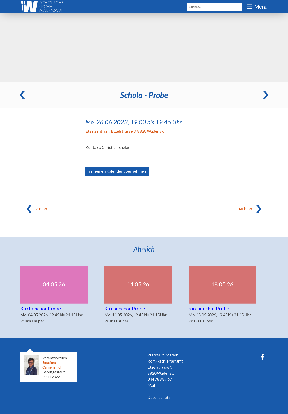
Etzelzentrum (126, 131)
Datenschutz (158, 397)
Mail (151, 385)
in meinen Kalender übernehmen (117, 171)
